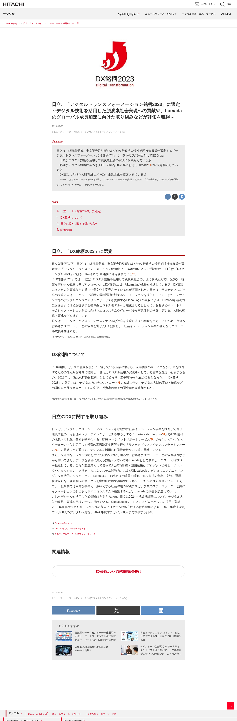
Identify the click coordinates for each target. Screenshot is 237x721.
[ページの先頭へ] (230, 705)
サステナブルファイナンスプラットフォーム (75, 534)
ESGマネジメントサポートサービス (71, 528)
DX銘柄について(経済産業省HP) (117, 571)
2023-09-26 (57, 126)
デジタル (13, 713)
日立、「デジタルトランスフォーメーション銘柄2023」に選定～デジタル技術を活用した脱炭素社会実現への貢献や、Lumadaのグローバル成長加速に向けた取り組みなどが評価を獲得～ (117, 110)
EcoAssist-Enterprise (64, 523)
